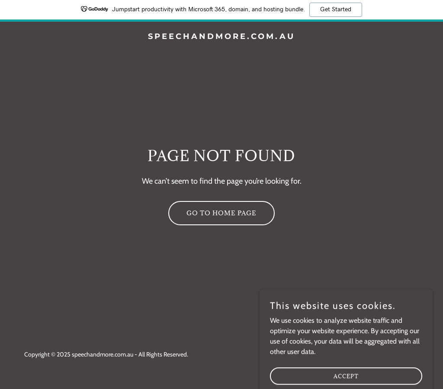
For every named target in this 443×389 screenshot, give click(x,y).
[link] (221, 36)
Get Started (335, 9)
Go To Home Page (221, 213)
